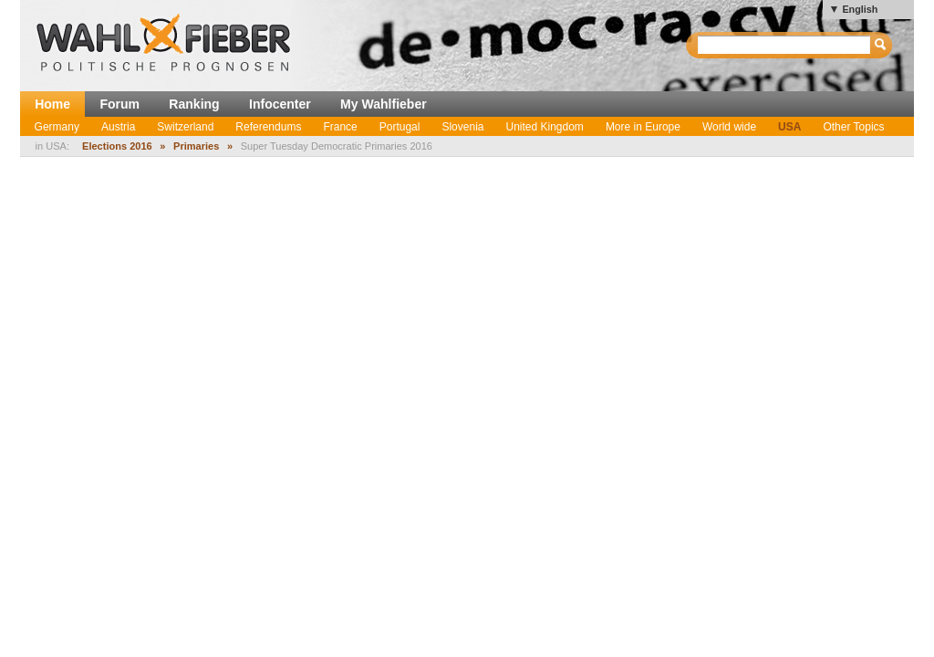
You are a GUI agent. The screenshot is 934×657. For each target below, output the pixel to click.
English (859, 9)
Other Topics (853, 126)
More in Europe (643, 126)
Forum (119, 104)
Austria (118, 126)
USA (789, 126)
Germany (57, 126)
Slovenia (462, 126)
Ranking (194, 104)
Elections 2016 (117, 146)
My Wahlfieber (383, 104)
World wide (729, 126)
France (340, 126)
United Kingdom (544, 126)
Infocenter (280, 104)
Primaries (196, 146)
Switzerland (185, 126)
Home (52, 104)
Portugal (399, 126)
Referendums (268, 126)
